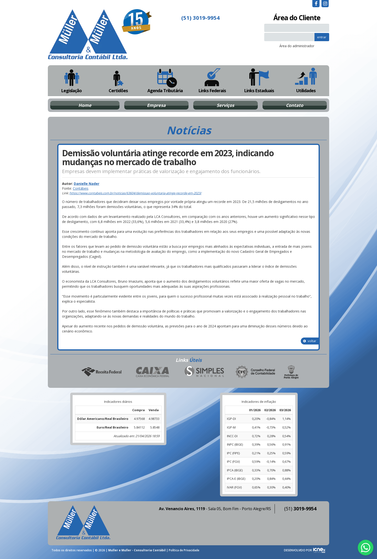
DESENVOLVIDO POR (298, 550)
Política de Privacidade (184, 550)
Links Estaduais (259, 80)
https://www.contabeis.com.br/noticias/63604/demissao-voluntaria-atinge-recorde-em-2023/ (135, 193)
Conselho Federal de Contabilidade (255, 372)
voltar (309, 341)
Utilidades (306, 80)
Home (84, 105)
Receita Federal (101, 372)
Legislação (71, 80)
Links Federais (212, 80)
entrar (321, 37)
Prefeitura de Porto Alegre (291, 372)
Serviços (225, 105)
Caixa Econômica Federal (152, 372)
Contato (294, 105)
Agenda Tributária (165, 80)
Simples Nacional (204, 372)
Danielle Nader (86, 183)
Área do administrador (296, 46)
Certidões (118, 80)
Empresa (156, 105)
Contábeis (80, 188)
